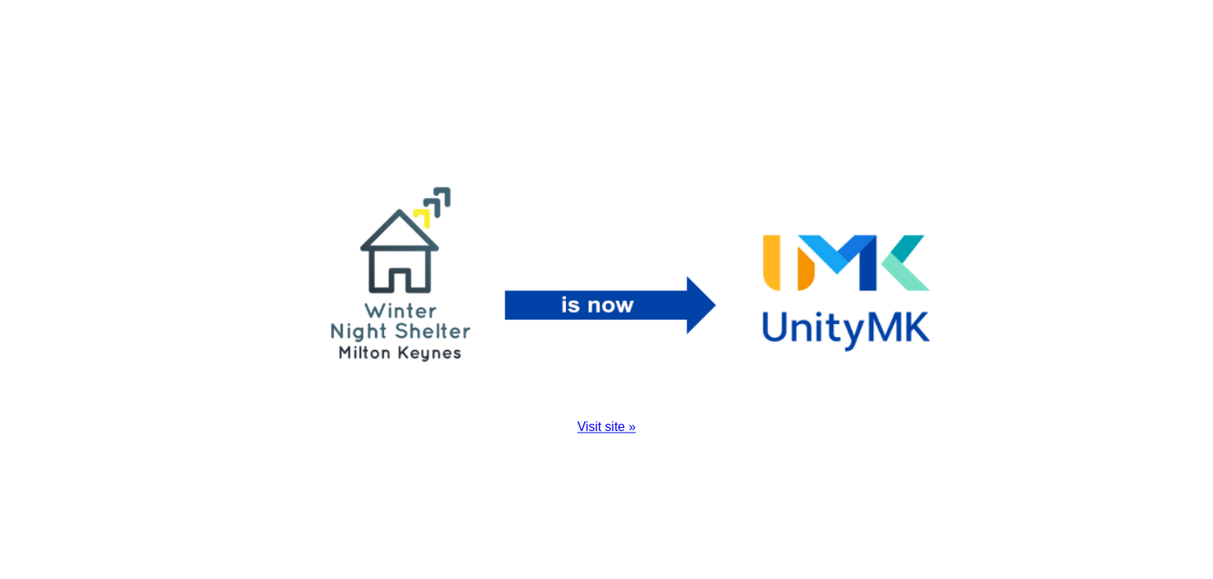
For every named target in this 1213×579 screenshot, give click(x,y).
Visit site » (606, 427)
